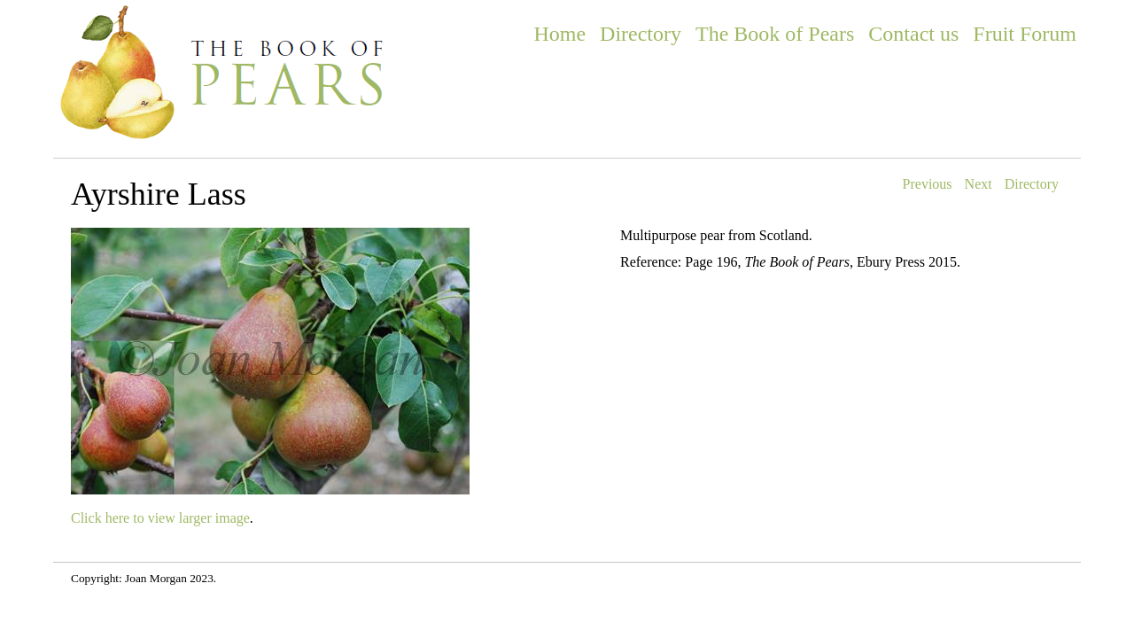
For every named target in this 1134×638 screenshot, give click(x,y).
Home (559, 33)
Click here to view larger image (160, 517)
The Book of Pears (774, 33)
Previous (927, 183)
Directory (640, 33)
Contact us (913, 33)
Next (978, 183)
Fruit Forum (1024, 33)
